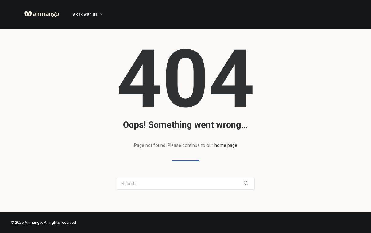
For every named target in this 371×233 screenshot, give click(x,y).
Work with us (87, 14)
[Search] (186, 184)
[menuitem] (87, 14)
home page (225, 145)
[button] (246, 183)
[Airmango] (42, 14)
